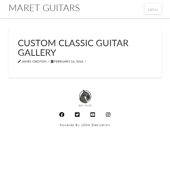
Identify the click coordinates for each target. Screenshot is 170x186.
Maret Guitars (44, 7)
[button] (153, 9)
